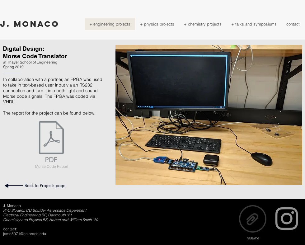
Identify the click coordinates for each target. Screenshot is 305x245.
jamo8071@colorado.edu (24, 233)
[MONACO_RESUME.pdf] (252, 219)
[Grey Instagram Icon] (286, 218)
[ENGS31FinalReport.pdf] (51, 142)
